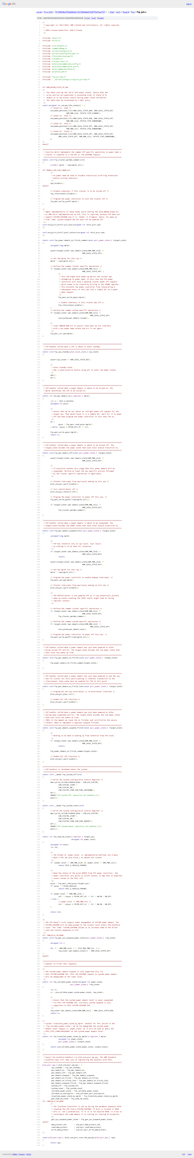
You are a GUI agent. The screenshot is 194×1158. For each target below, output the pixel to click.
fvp (133, 11)
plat (112, 11)
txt (183, 1154)
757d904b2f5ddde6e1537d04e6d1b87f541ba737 (80, 11)
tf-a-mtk (48, 11)
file (87, 18)
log (93, 18)
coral (39, 11)
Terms (28, 1154)
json (190, 1154)
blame (100, 18)
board (126, 11)
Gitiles (14, 1154)
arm (118, 11)
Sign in (189, 4)
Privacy (21, 1154)
